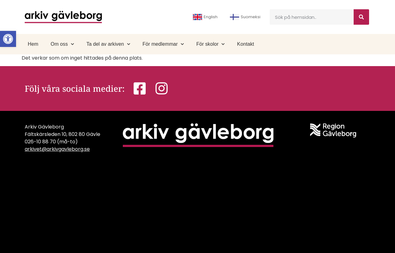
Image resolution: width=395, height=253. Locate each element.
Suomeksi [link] (245, 17)
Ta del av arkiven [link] (108, 44)
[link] (8, 39)
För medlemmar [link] (163, 44)
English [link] (205, 17)
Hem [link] (33, 44)
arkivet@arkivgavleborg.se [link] (57, 149)
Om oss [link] (62, 44)
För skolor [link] (210, 44)
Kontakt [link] (245, 44)
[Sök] (361, 17)
